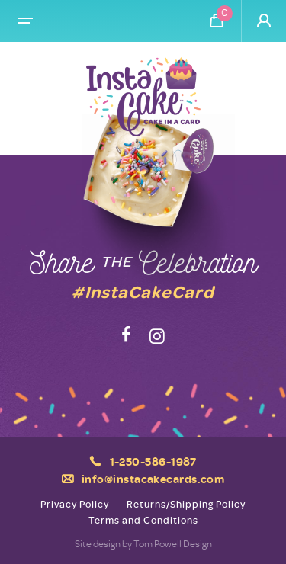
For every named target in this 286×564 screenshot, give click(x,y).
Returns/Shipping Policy (186, 504)
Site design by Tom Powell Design (143, 543)
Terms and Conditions (143, 520)
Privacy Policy (74, 504)
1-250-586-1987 (153, 461)
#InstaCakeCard (143, 291)
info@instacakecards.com (153, 478)
